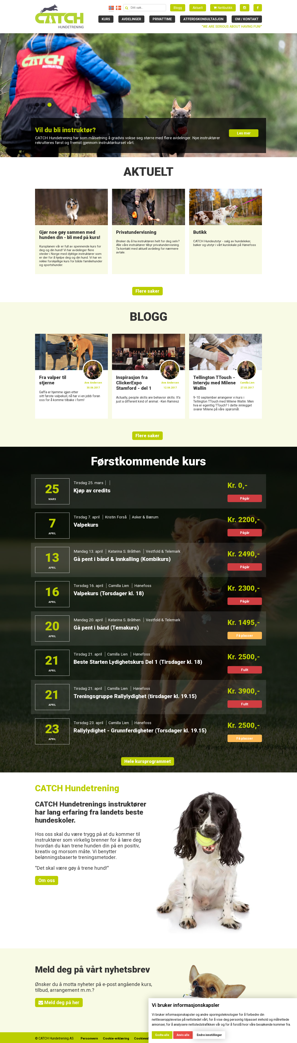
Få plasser (244, 638)
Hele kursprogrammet (147, 764)
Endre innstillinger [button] (209, 1035)
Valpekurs (86, 527)
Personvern (87, 1037)
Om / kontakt (247, 19)
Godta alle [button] (162, 1035)
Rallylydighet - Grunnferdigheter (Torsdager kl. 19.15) (142, 733)
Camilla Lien (118, 588)
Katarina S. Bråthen (124, 553)
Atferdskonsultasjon (203, 19)
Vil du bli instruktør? (69, 130)
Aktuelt (198, 8)
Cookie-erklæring (115, 1037)
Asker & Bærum (146, 519)
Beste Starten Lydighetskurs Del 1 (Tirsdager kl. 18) (140, 664)
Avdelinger (131, 19)
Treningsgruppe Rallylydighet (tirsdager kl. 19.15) (137, 698)
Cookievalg (143, 1037)
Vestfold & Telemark (163, 553)
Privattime (162, 19)
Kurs (106, 19)
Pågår (245, 501)
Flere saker (147, 293)
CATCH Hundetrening (77, 791)
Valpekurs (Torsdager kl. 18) (110, 596)
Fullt (244, 672)
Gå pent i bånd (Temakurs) (107, 630)
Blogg (177, 8)
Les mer (244, 134)
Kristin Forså (116, 519)
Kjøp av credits (93, 493)
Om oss (46, 883)
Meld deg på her (59, 1005)
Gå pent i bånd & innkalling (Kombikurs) (123, 561)
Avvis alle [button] (183, 1035)
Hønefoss (143, 588)
